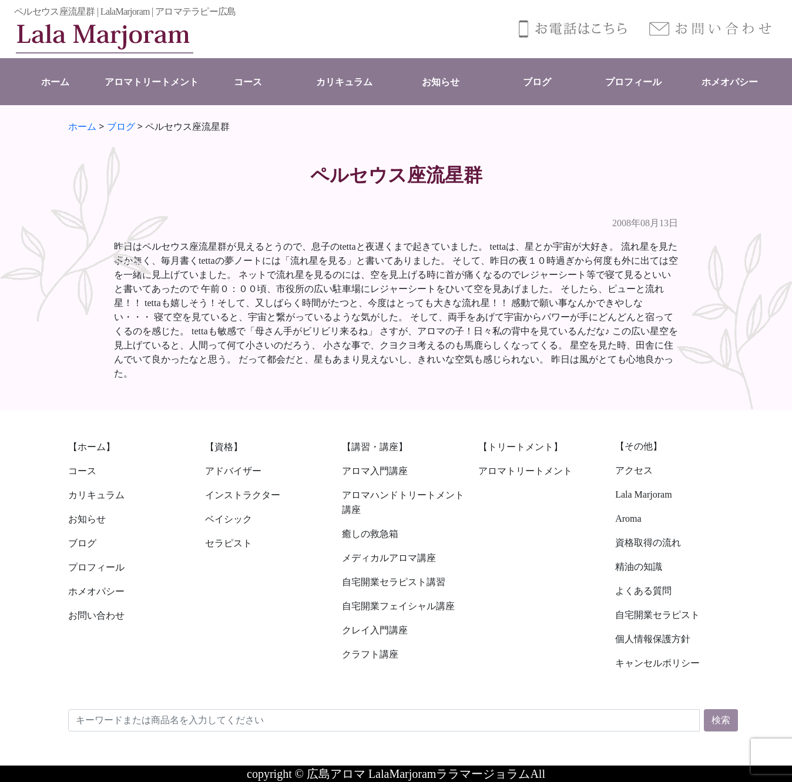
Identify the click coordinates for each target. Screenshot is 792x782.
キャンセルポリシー (657, 663)
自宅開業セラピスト (657, 615)
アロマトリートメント (152, 82)
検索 (721, 720)
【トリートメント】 (520, 447)
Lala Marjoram (643, 494)
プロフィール (633, 82)
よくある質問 (643, 591)
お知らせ (440, 82)
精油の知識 (638, 567)
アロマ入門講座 (375, 471)
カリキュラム (344, 82)
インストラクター (242, 495)
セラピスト (228, 543)
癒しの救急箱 (370, 534)
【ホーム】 (91, 447)
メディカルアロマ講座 (389, 558)
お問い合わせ (96, 615)
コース (248, 82)
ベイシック (228, 519)
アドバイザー (233, 471)
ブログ (537, 82)
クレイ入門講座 (375, 630)
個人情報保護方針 (652, 639)
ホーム (55, 82)
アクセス (634, 470)
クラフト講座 (370, 654)
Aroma (628, 518)
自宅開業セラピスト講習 (393, 582)
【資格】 (224, 447)
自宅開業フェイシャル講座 (398, 606)
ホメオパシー (730, 82)
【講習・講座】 (375, 447)
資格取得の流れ (648, 543)
